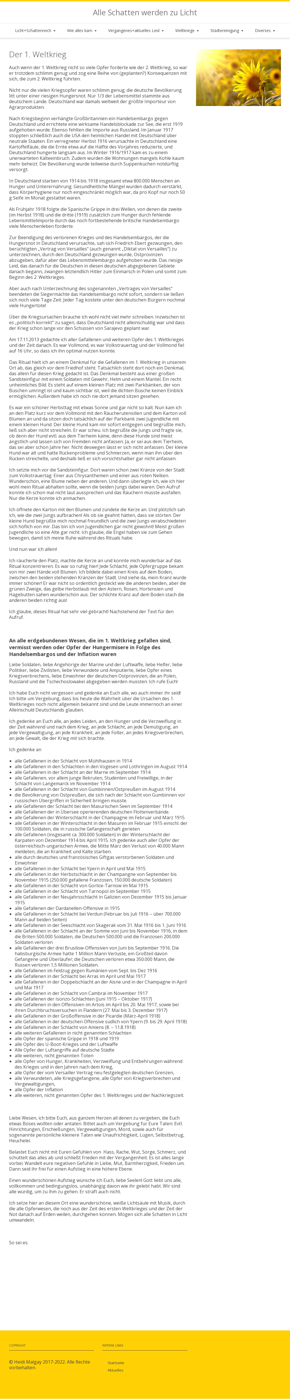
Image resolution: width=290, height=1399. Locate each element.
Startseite (116, 1362)
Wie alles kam (82, 30)
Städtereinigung (227, 30)
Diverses (265, 30)
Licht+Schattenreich (36, 30)
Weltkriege (187, 30)
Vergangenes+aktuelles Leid (136, 30)
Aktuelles (115, 1370)
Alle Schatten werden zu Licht (145, 12)
